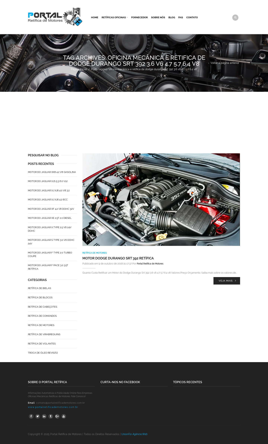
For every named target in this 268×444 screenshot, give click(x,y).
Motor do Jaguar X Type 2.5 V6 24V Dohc (49, 229)
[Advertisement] (134, 120)
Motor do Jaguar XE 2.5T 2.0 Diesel (50, 218)
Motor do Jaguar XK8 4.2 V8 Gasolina (52, 172)
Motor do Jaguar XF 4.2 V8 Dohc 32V (51, 208)
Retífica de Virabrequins (44, 334)
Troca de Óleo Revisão (43, 352)
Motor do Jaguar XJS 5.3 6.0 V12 (48, 181)
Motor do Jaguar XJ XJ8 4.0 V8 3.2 (49, 190)
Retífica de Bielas (39, 288)
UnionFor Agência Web (134, 434)
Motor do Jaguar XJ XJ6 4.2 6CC (48, 199)
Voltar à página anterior (224, 62)
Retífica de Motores (94, 253)
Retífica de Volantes (42, 343)
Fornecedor (139, 17)
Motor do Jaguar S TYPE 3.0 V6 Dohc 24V (51, 242)
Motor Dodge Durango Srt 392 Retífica (118, 258)
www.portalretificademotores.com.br (53, 407)
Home (94, 17)
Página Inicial (79, 69)
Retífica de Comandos (42, 315)
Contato (192, 17)
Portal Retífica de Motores (150, 263)
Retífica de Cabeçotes (42, 306)
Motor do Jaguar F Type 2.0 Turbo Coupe (50, 254)
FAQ (180, 17)
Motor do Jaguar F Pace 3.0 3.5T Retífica (48, 267)
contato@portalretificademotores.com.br (60, 403)
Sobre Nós (158, 17)
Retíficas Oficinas (114, 17)
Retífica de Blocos (40, 297)
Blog (171, 17)
